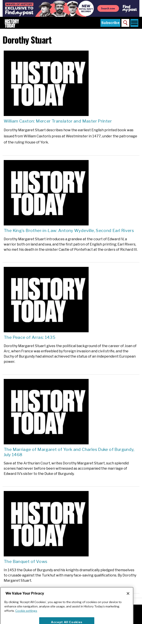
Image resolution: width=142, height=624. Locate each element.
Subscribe (110, 23)
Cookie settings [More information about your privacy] (26, 616)
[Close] (128, 599)
